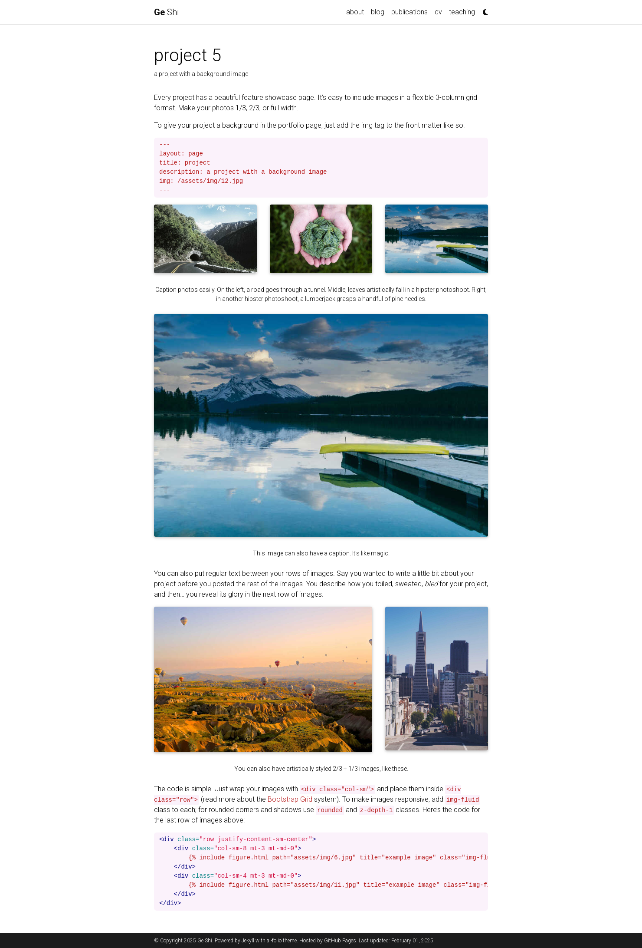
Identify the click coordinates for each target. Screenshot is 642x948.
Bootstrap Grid (290, 799)
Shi (166, 12)
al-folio (274, 941)
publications (409, 12)
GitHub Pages (340, 941)
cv (438, 12)
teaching (462, 12)
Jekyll (248, 941)
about (355, 12)
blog (377, 12)
